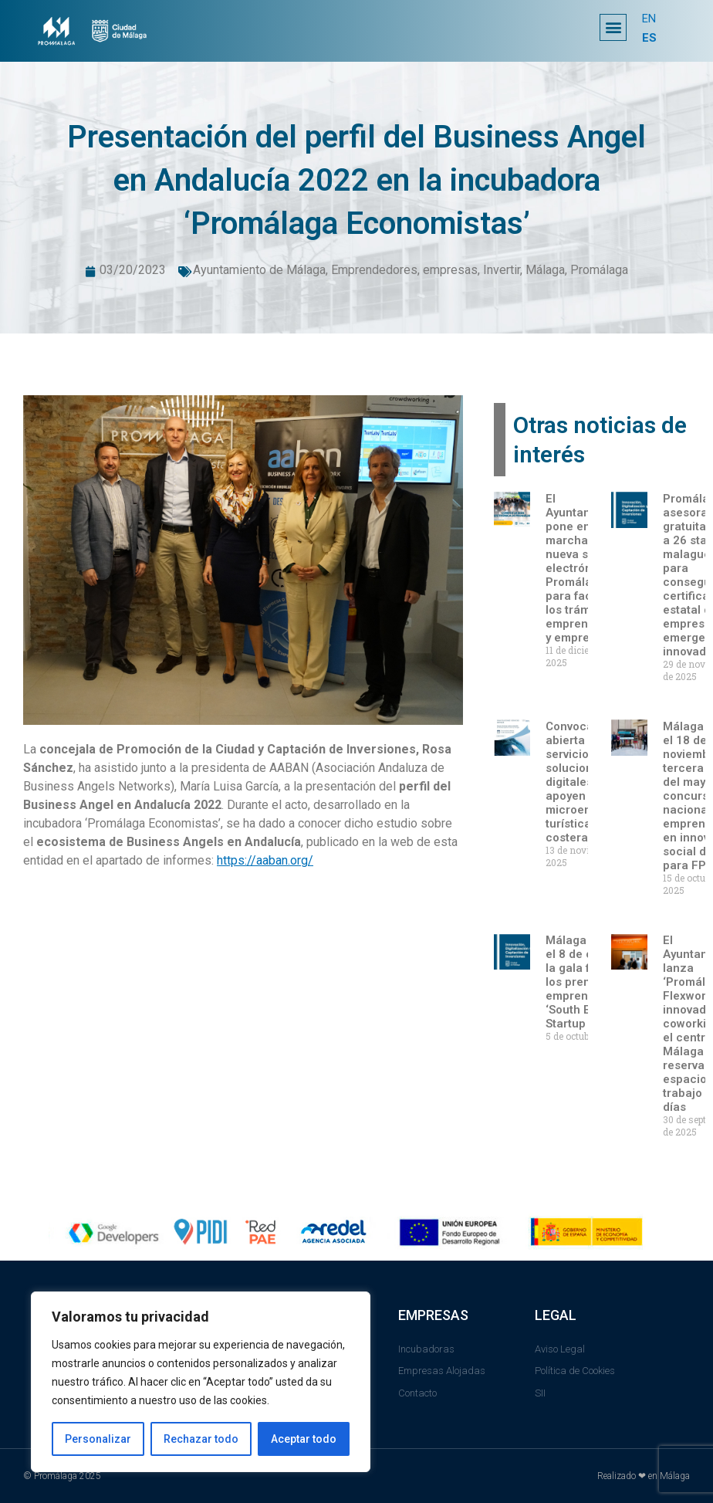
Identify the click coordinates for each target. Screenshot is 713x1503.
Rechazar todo (201, 1439)
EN (649, 19)
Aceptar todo (303, 1439)
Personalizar (98, 1439)
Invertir (501, 269)
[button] (613, 27)
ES (649, 38)
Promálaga (599, 269)
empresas (450, 269)
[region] (200, 1381)
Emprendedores (374, 269)
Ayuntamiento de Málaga (259, 269)
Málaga (545, 269)
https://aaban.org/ (265, 860)
